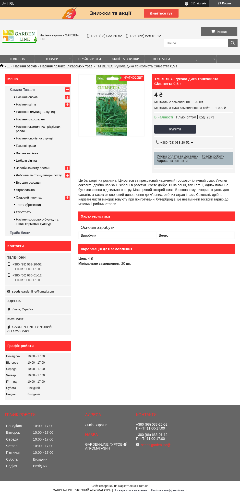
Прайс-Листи (20, 233)
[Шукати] (233, 43)
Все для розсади (28, 182)
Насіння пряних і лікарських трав (66, 66)
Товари (52, 59)
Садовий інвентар (29, 197)
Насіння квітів (26, 104)
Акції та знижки (125, 59)
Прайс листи (89, 59)
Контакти (161, 59)
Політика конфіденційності (169, 490)
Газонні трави (26, 145)
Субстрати (23, 212)
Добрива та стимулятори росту (39, 175)
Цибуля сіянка (26, 160)
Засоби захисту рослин (33, 168)
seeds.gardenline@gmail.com (33, 291)
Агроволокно (25, 190)
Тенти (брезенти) (28, 205)
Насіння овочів (25, 66)
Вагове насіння (27, 153)
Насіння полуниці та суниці (36, 112)
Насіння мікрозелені (30, 119)
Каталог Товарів (22, 90)
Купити (175, 129)
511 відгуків (198, 3)
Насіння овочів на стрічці (34, 138)
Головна (17, 59)
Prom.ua (142, 486)
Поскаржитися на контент (131, 490)
